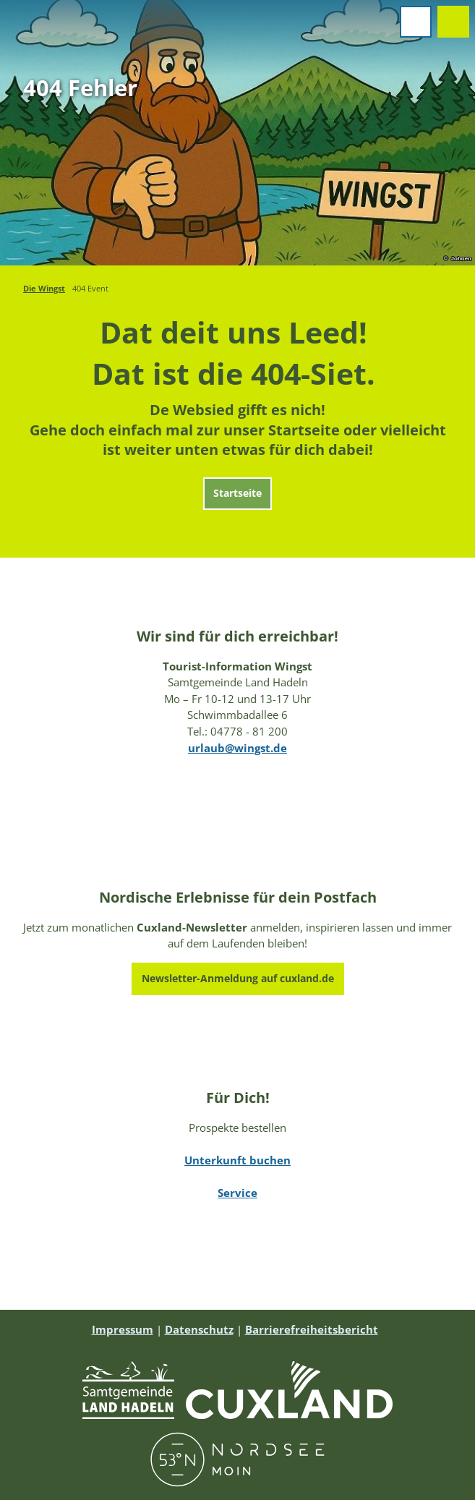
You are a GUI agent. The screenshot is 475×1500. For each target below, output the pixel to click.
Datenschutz (199, 1329)
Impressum (122, 1329)
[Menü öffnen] (416, 22)
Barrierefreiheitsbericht (311, 1329)
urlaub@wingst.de (237, 748)
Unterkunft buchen (237, 1160)
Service (237, 1192)
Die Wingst (44, 288)
